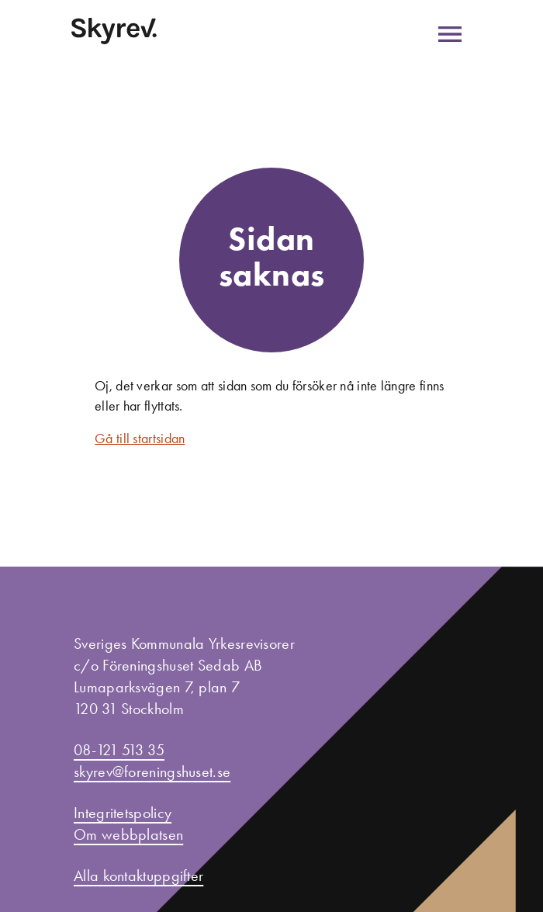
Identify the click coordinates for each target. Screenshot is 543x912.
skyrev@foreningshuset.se (152, 771)
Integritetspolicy (122, 812)
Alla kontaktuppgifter (138, 875)
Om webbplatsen (128, 834)
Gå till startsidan (140, 438)
